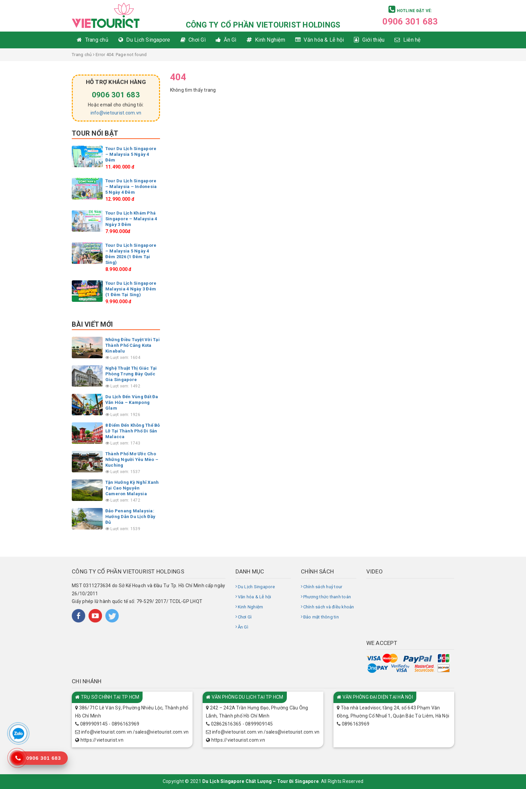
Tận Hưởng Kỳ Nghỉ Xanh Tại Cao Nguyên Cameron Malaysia (132, 488)
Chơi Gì (245, 616)
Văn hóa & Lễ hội (254, 596)
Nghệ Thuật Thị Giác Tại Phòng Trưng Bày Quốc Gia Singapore (131, 374)
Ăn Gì (243, 627)
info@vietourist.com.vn (116, 112)
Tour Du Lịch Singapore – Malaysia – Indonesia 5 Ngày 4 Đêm (131, 186)
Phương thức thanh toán (327, 596)
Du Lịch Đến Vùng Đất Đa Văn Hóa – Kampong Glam (131, 402)
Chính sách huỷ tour (323, 586)
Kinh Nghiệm (250, 606)
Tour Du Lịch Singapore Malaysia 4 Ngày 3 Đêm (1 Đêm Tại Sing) (131, 289)
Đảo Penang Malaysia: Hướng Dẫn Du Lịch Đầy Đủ (130, 516)
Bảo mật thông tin (321, 616)
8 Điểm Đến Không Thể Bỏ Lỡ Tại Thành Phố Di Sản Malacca (132, 431)
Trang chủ (82, 54)
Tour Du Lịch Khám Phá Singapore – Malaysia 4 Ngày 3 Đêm (131, 219)
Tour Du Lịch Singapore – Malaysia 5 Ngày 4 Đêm (131, 154)
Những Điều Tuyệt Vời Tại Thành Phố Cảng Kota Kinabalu (132, 345)
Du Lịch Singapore (256, 586)
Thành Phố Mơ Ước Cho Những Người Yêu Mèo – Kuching (131, 459)
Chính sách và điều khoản (328, 606)
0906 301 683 (410, 21)
